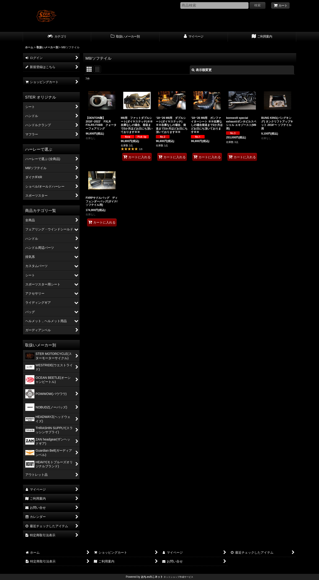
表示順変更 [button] (202, 70)
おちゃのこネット (152, 576)
